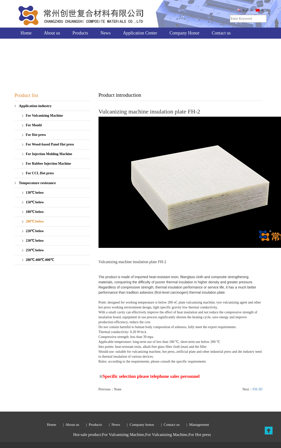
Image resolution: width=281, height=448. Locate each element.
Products (80, 33)
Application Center (140, 33)
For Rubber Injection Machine (48, 163)
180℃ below (35, 212)
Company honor (143, 424)
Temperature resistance (37, 183)
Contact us (221, 33)
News (105, 33)
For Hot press (36, 135)
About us (52, 33)
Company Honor (184, 33)
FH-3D (258, 389)
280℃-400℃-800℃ (40, 260)
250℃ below (35, 250)
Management (199, 424)
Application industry (35, 106)
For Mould (34, 125)
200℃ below (35, 221)
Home (26, 33)
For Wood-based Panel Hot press (50, 144)
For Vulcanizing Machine (44, 115)
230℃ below (35, 240)
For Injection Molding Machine (49, 154)
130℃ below (35, 192)
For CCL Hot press (40, 173)
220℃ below (35, 231)
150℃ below (35, 202)
